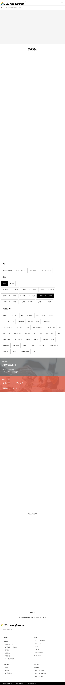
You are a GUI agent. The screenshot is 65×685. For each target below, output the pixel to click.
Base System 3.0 (7, 270)
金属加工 (29, 315)
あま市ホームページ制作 (44, 302)
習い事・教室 (51, 327)
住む (52, 333)
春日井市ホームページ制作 (10, 290)
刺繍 (22, 315)
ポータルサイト (7, 339)
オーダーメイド (46, 270)
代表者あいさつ (9, 644)
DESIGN (6, 664)
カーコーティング (8, 327)
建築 (37, 315)
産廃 (37, 321)
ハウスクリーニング (8, 321)
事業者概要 (7, 656)
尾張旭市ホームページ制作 (27, 296)
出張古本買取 (46, 321)
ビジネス (15, 351)
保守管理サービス (39, 652)
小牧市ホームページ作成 (47, 290)
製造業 (4, 315)
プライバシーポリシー (7, 629)
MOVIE (36, 664)
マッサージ (6, 351)
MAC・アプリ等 (39, 676)
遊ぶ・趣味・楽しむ (38, 327)
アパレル (36, 339)
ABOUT (6, 641)
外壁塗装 (51, 315)
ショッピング (19, 339)
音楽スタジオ (6, 333)
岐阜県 (12, 283)
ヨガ (35, 333)
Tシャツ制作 (13, 315)
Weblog (36, 667)
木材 (43, 315)
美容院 (24, 345)
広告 (34, 351)
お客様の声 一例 (9, 653)
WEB (35, 637)
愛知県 (4, 283)
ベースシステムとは (40, 640)
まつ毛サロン (54, 345)
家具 (52, 339)
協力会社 (7, 650)
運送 (27, 327)
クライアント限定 (39, 670)
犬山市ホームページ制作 (27, 302)
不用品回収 (21, 321)
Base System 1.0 (33, 270)
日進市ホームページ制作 (45, 296)
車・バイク (19, 327)
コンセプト (7, 667)
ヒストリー (38, 643)
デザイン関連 (25, 351)
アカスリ (32, 345)
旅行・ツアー (44, 333)
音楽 (60, 327)
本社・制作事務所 (9, 659)
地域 (59, 333)
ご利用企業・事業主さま (11, 647)
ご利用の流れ (38, 655)
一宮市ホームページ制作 (9, 302)
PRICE (37, 649)
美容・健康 (16, 345)
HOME (3, 7)
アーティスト (17, 333)
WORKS (37, 646)
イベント (27, 333)
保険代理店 (6, 345)
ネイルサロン (42, 345)
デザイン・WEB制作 (40, 673)
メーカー (45, 339)
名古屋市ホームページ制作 (28, 290)
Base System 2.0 (20, 270)
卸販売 (28, 339)
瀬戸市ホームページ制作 (9, 296)
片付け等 (30, 321)
